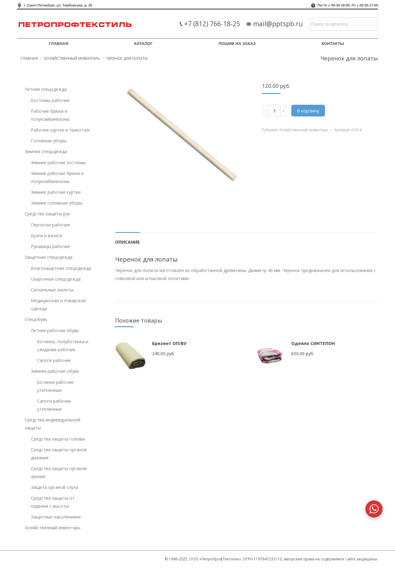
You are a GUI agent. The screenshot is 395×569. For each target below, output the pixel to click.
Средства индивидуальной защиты (52, 424)
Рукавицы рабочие (50, 246)
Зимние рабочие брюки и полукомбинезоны (57, 177)
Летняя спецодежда (46, 89)
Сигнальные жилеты (52, 290)
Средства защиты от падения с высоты (53, 502)
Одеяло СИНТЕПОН (313, 343)
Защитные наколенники (56, 517)
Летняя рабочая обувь (55, 330)
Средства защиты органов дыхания (59, 454)
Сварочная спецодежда (56, 279)
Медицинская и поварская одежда (58, 304)
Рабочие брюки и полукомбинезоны (50, 115)
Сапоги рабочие (54, 360)
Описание (127, 242)
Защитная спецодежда (49, 257)
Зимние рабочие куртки (56, 192)
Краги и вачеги (46, 235)
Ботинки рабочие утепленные (55, 386)
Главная (29, 58)
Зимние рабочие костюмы (58, 162)
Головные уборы (48, 141)
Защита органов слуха (54, 487)
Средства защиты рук (47, 214)
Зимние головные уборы (56, 203)
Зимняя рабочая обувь (55, 371)
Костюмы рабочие (50, 100)
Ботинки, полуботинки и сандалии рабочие (62, 345)
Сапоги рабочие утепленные (54, 405)
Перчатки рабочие (50, 225)
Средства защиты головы (58, 439)
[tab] (127, 239)
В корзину (308, 111)
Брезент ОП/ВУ (169, 343)
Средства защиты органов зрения (59, 472)
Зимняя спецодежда (46, 151)
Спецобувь (36, 319)
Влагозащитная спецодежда (61, 268)
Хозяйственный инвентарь (72, 58)
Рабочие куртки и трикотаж (60, 130)
